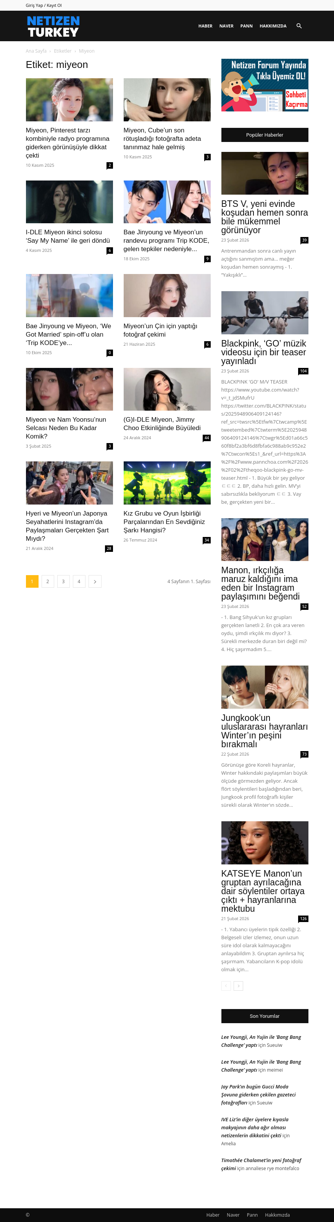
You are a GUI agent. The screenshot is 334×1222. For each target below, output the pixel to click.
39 (304, 240)
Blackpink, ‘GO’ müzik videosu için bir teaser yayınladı (264, 352)
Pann (246, 26)
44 (207, 437)
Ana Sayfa (36, 51)
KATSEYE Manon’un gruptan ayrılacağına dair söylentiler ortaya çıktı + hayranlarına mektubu (263, 891)
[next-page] (95, 581)
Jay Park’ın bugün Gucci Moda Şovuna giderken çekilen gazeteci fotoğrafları (258, 1094)
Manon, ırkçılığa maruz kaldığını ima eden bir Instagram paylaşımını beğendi (260, 583)
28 (109, 548)
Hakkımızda (273, 26)
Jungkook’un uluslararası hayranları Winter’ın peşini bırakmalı (264, 731)
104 (303, 371)
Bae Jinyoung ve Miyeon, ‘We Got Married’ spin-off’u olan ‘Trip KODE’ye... (68, 334)
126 (303, 918)
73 (304, 754)
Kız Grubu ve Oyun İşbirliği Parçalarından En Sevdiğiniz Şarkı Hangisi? (164, 522)
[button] (299, 26)
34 (207, 540)
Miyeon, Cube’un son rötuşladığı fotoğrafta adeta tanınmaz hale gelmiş (162, 139)
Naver (226, 26)
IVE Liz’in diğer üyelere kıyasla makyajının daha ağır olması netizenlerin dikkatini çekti (255, 1127)
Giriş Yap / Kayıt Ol (44, 5)
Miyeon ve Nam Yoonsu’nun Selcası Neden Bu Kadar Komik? (66, 428)
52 (304, 606)
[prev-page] (226, 986)
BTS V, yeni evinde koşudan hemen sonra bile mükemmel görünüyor (264, 217)
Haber (205, 26)
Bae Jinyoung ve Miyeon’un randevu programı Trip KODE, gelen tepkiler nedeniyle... (167, 241)
